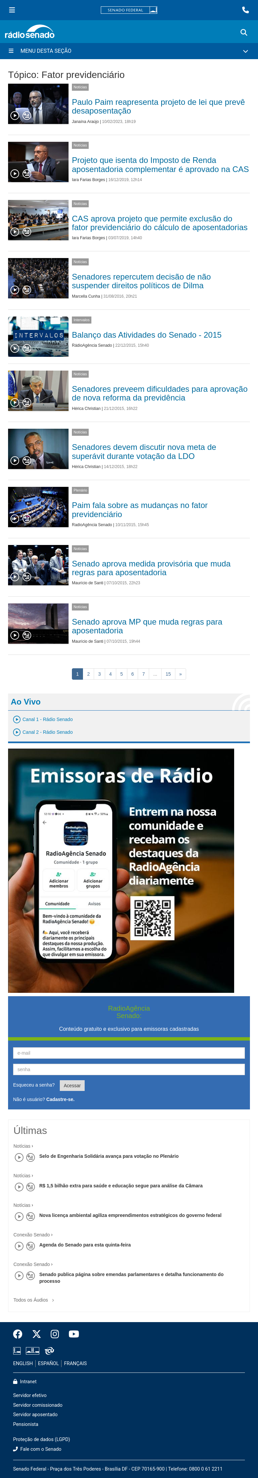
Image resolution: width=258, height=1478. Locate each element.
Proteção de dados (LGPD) (41, 1439)
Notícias (80, 87)
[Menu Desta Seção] (129, 51)
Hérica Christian (86, 408)
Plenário (80, 490)
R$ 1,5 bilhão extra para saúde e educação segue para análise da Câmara (121, 1185)
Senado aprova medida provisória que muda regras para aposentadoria (151, 568)
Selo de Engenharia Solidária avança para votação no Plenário (109, 1156)
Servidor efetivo (30, 1395)
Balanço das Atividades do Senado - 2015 (147, 334)
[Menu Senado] (12, 10)
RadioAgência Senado (92, 524)
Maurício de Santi (87, 583)
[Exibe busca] (244, 33)
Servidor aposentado (35, 1415)
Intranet (25, 1382)
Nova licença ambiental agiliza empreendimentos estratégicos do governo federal (130, 1215)
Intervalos (82, 320)
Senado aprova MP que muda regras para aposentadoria (147, 626)
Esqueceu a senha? (34, 1085)
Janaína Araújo (85, 121)
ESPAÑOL (48, 1363)
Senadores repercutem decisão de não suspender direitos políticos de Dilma (141, 281)
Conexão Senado (31, 1234)
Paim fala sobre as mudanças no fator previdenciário (140, 509)
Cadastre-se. (60, 1099)
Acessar (72, 1085)
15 (168, 674)
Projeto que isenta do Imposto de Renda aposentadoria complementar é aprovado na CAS (160, 164)
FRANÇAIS (75, 1363)
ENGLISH (23, 1363)
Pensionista (25, 1424)
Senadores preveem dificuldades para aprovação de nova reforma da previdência (160, 393)
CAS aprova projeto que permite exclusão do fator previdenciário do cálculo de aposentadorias (160, 223)
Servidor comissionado (37, 1405)
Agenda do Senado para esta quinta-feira (85, 1245)
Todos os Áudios (35, 1298)
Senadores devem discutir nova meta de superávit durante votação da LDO (144, 451)
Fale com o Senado (37, 1449)
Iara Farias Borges (88, 179)
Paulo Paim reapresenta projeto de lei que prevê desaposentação (158, 106)
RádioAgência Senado (92, 345)
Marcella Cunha (86, 296)
